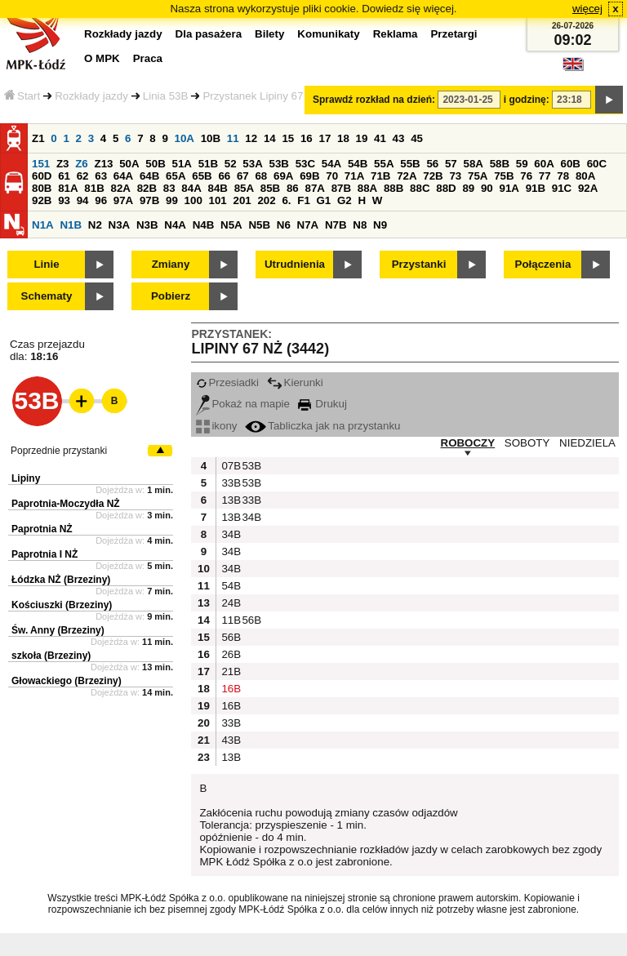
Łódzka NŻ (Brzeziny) (60, 579)
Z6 (81, 164)
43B (229, 740)
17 (324, 138)
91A (508, 188)
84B (217, 188)
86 (293, 188)
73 (455, 176)
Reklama (395, 34)
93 (64, 200)
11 (233, 138)
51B (208, 164)
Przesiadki (227, 382)
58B (499, 164)
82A (120, 188)
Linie (46, 264)
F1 (303, 200)
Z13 (103, 164)
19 (362, 138)
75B (504, 176)
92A (588, 188)
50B (155, 164)
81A (68, 188)
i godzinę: (526, 99)
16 (306, 138)
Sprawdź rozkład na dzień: (374, 99)
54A (331, 164)
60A (544, 164)
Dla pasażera (209, 34)
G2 (344, 200)
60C (597, 164)
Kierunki (295, 382)
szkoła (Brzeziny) (51, 655)
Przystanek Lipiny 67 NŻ (261, 96)
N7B (336, 225)
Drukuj (322, 404)
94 (83, 200)
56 (432, 164)
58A (472, 164)
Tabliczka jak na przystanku (322, 426)
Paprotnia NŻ (42, 529)
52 (231, 164)
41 (380, 138)
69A (283, 176)
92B (41, 200)
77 (545, 176)
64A (123, 176)
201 (242, 200)
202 (266, 200)
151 (41, 164)
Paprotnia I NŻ (44, 554)
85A (244, 188)
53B (278, 164)
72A (406, 176)
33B (229, 483)
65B (201, 176)
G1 (324, 200)
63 (101, 176)
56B (250, 620)
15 (288, 138)
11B (229, 620)
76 (526, 176)
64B (149, 176)
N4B (204, 225)
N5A (231, 225)
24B (229, 603)
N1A (43, 225)
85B (270, 188)
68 (261, 176)
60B (570, 164)
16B (229, 689)
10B (210, 138)
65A (175, 176)
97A (123, 200)
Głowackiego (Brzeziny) (66, 681)
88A (367, 188)
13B (229, 500)
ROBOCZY (468, 443)
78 (563, 176)
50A (129, 164)
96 (101, 200)
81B (94, 188)
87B (341, 188)
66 (224, 176)
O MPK (102, 58)
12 (251, 138)
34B (250, 517)
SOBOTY (527, 443)
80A (585, 176)
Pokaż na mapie (243, 404)
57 (451, 164)
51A (181, 164)
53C (305, 164)
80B (41, 188)
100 (193, 200)
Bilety (269, 34)
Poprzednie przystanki (59, 450)
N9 (380, 225)
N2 (95, 225)
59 (522, 164)
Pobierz (170, 296)
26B (229, 654)
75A (477, 176)
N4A (175, 225)
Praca (147, 58)
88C (419, 188)
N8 (360, 225)
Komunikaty (328, 34)
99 (172, 200)
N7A (308, 225)
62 (83, 176)
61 (64, 176)
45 (417, 138)
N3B (147, 225)
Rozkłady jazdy (91, 96)
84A (191, 188)
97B (149, 200)
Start (22, 96)
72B (432, 176)
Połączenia (543, 264)
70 (332, 176)
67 (243, 176)
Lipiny (25, 478)
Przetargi (453, 34)
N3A (120, 225)
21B (229, 671)
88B (393, 188)
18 (343, 138)
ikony (216, 426)
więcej (587, 8)
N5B (259, 225)
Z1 (38, 138)
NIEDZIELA (587, 443)
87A (314, 188)
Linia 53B (166, 96)
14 (270, 138)
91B (535, 188)
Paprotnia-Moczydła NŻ (65, 503)
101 (218, 200)
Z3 (62, 164)
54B (357, 164)
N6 (284, 225)
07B (229, 466)
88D (446, 188)
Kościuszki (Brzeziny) (61, 605)
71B (380, 176)
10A (184, 138)
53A (252, 164)
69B (309, 176)
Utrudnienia (295, 264)
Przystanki (419, 264)
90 (487, 188)
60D (41, 176)
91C (561, 188)
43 (399, 138)
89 (468, 188)
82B (147, 188)
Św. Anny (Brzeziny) (57, 630)
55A (384, 164)
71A (354, 176)
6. (286, 200)
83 (169, 188)
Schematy (47, 296)
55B (410, 164)
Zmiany (171, 264)
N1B (71, 225)
